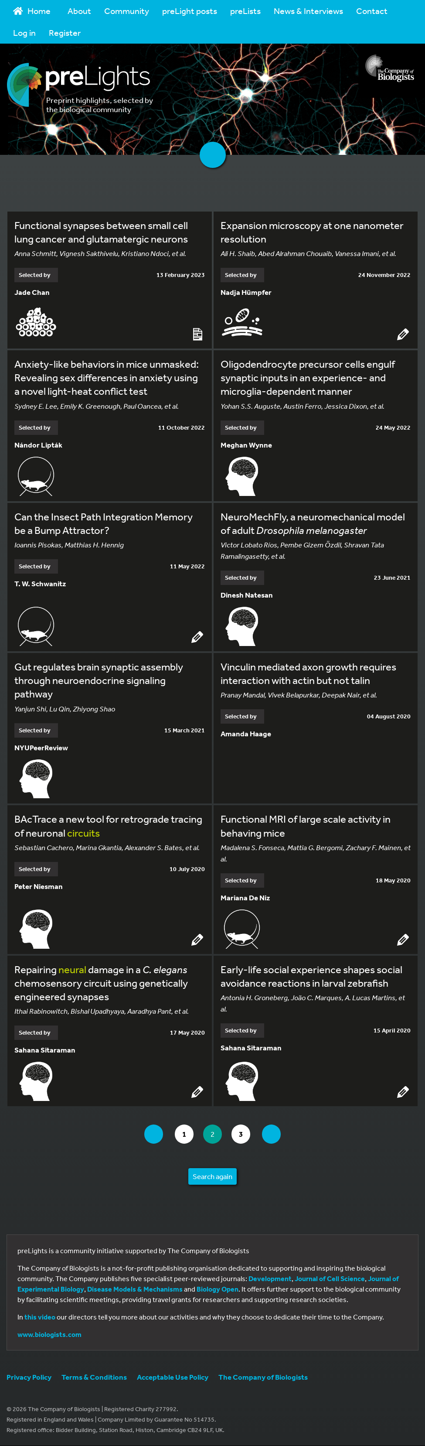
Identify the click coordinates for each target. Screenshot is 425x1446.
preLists (245, 11)
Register (65, 32)
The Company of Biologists (263, 1377)
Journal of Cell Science (330, 1279)
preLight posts (189, 11)
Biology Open (217, 1289)
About (79, 11)
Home (32, 11)
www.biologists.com (49, 1334)
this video (39, 1317)
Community (126, 11)
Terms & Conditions (94, 1377)
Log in (24, 32)
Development (270, 1279)
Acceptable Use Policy (172, 1377)
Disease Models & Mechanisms (135, 1289)
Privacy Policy (29, 1377)
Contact (372, 11)
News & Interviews (308, 11)
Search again (212, 1176)
